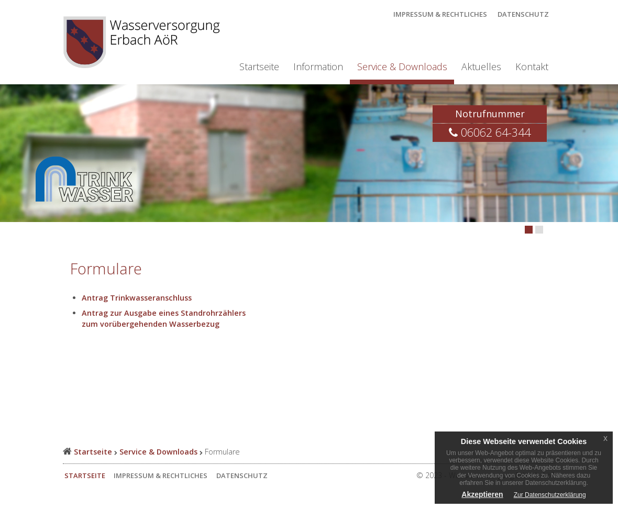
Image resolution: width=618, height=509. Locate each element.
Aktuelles (481, 66)
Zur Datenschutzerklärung (550, 495)
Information (318, 66)
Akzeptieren (482, 494)
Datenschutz (523, 14)
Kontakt (531, 66)
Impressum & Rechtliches (440, 14)
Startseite (259, 66)
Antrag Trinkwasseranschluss (137, 298)
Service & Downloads (402, 66)
